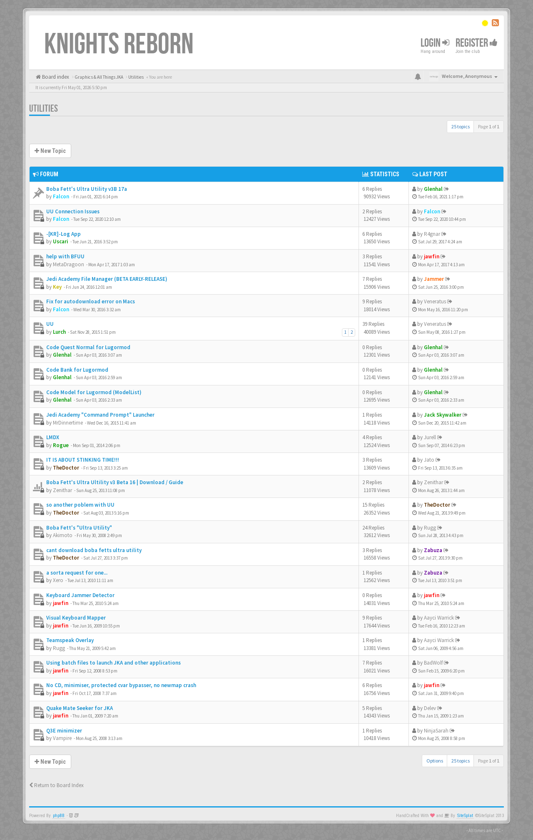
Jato (429, 459)
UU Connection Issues (73, 211)
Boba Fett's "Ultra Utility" (79, 527)
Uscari (60, 241)
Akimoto (62, 535)
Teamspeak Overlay (70, 640)
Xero (58, 580)
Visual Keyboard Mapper (76, 617)
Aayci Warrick (439, 617)
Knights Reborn (119, 44)
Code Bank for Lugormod (77, 369)
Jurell (430, 437)
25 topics (460, 126)
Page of (488, 126)
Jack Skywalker (442, 414)
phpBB (59, 815)
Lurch (59, 331)
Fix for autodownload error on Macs (90, 301)
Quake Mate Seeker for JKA (79, 708)
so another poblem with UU (80, 504)
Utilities (43, 108)
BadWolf (433, 662)
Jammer (434, 278)
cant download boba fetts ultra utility (94, 550)
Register (477, 43)
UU (50, 324)
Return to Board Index (56, 785)
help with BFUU (65, 256)
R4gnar (432, 234)
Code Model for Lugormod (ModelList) (94, 392)
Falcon (61, 196)
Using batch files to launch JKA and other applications (113, 662)
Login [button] (435, 43)
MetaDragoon (68, 264)
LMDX (52, 437)
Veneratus (435, 301)
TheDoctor (66, 467)
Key (57, 286)
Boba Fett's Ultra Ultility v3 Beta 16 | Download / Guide (114, 482)
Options (434, 761)
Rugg (430, 527)
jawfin (431, 256)
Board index (55, 76)
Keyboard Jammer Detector (80, 595)
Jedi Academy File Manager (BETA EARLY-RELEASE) (106, 278)
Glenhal (433, 188)
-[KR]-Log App (63, 234)
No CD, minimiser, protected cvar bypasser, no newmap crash (121, 685)
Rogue (61, 445)
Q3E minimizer (64, 730)
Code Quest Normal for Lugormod (88, 347)
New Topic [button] (50, 151)
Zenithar (62, 490)
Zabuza (433, 550)
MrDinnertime (68, 422)
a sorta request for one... (76, 572)
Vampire (62, 738)
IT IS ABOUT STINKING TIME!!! (82, 459)
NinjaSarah (436, 730)
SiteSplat (465, 815)
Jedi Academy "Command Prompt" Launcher (100, 414)
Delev (430, 708)
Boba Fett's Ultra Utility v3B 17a (86, 188)
